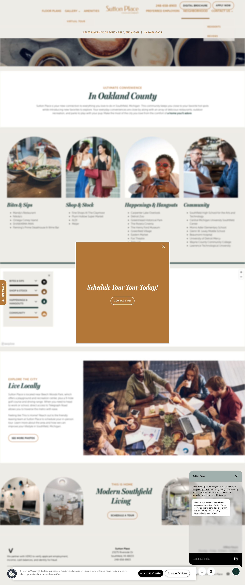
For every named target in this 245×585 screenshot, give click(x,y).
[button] (122, 301)
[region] (104, 573)
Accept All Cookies (150, 573)
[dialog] (122, 292)
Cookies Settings (177, 573)
